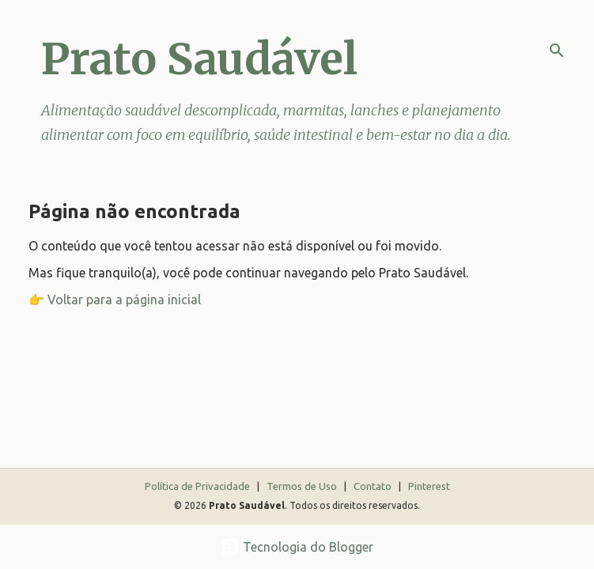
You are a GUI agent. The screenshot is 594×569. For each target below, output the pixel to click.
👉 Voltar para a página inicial (114, 299)
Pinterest (429, 486)
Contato (374, 486)
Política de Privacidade (198, 486)
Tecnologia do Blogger (297, 547)
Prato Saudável (199, 59)
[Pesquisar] (556, 51)
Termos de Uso (303, 486)
